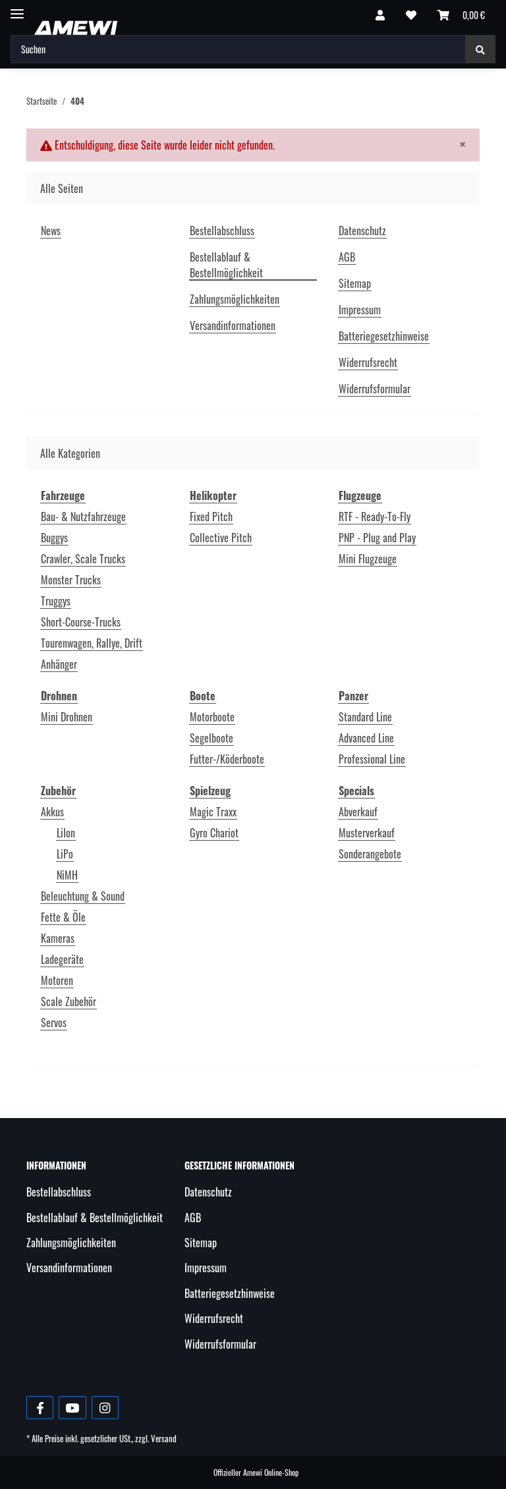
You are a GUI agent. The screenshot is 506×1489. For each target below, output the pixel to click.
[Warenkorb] (461, 14)
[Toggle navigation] (17, 8)
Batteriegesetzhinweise (384, 336)
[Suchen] (238, 49)
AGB (347, 257)
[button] (380, 14)
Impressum (360, 310)
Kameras (57, 938)
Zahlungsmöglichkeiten (234, 299)
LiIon (66, 833)
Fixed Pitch (211, 516)
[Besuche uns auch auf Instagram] (105, 1407)
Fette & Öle (63, 917)
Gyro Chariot (214, 833)
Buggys (54, 538)
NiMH (67, 875)
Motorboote (212, 717)
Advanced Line (366, 738)
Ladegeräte (62, 959)
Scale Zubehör (68, 1001)
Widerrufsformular (374, 389)
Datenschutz (362, 231)
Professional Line (372, 759)
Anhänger (59, 664)
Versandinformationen (232, 325)
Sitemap (355, 283)
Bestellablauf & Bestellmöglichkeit (226, 265)
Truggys (55, 601)
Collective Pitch (221, 538)
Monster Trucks (71, 580)
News (51, 231)
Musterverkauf (367, 833)
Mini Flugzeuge (368, 559)
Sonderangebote (370, 854)
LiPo (65, 854)
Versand (164, 1438)
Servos (54, 1022)
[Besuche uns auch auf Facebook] (39, 1407)
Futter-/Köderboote (227, 759)
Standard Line (365, 717)
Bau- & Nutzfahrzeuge (83, 516)
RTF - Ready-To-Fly (374, 516)
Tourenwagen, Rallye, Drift (91, 643)
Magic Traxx (213, 812)
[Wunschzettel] (411, 14)
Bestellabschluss (222, 231)
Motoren (57, 980)
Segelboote (211, 738)
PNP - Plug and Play (377, 538)
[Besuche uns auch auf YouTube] (72, 1407)
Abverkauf (358, 812)
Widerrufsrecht (368, 362)
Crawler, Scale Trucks (83, 559)
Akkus (52, 812)
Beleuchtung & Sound (83, 896)
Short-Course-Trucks (81, 622)
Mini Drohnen (66, 717)
